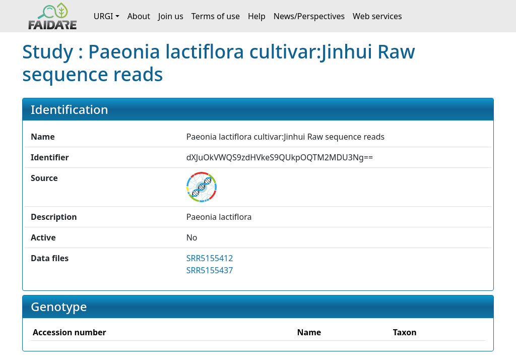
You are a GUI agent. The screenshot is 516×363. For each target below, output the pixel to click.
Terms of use (215, 16)
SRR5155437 (209, 270)
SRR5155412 (209, 258)
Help (257, 16)
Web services (377, 16)
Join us (170, 16)
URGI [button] (103, 16)
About (138, 16)
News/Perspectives (309, 16)
